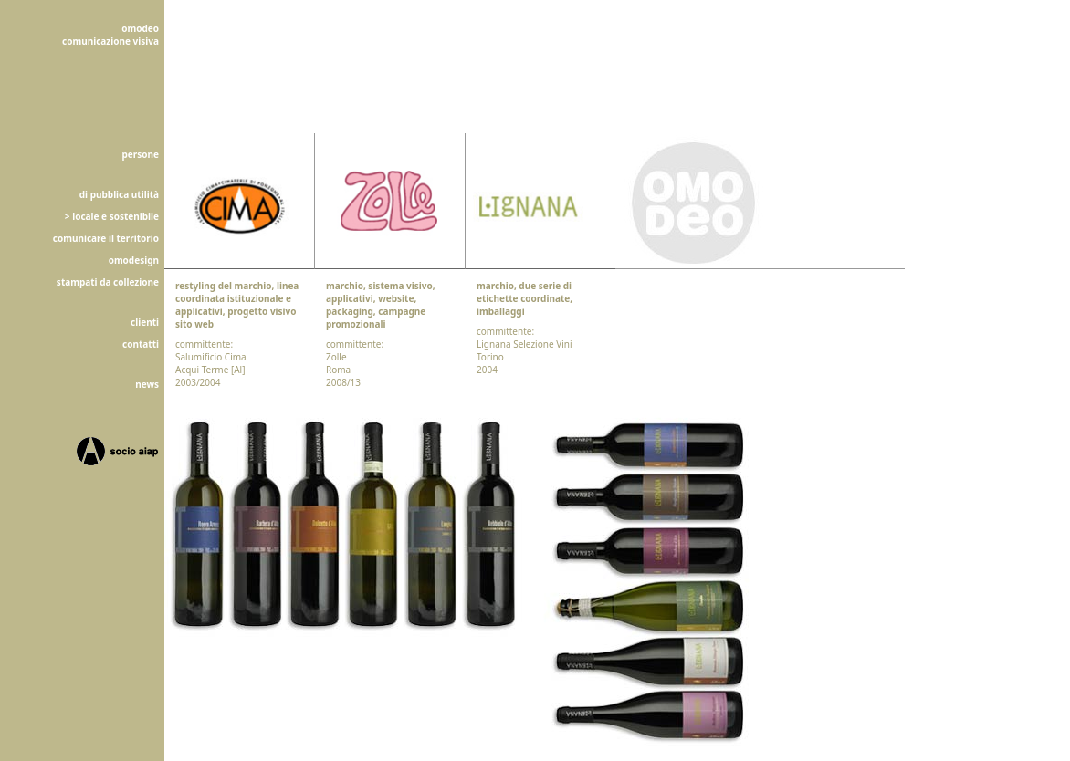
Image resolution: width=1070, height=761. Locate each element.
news (147, 384)
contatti (140, 344)
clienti (145, 322)
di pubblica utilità (119, 194)
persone (141, 154)
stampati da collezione (108, 282)
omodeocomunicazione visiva (110, 34)
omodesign (134, 260)
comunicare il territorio (106, 238)
